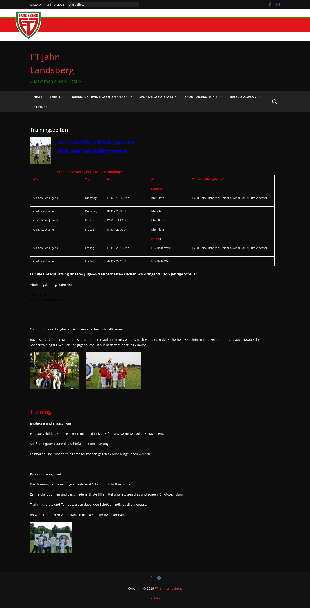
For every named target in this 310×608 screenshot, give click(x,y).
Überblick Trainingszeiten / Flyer (99, 96)
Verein (54, 96)
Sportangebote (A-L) (156, 96)
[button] (62, 97)
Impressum (155, 597)
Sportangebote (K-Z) (201, 96)
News (38, 96)
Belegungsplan (243, 96)
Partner (40, 107)
